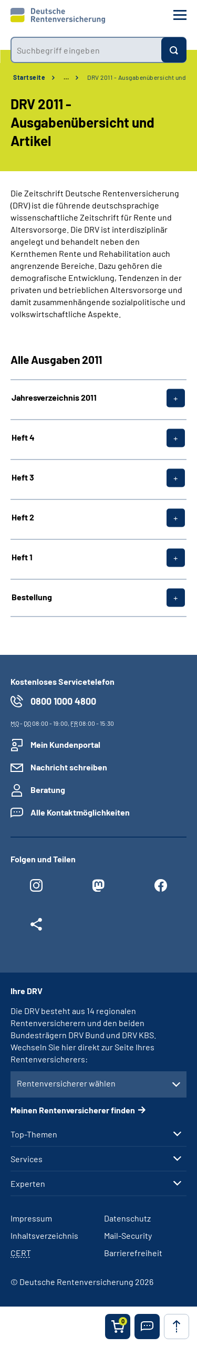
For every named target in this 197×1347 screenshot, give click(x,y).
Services (27, 1159)
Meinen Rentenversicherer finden (73, 1110)
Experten (28, 1183)
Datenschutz (127, 1218)
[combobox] (86, 50)
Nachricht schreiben (68, 767)
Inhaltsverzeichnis (44, 1235)
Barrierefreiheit (133, 1253)
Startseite (29, 77)
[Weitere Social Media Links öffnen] (36, 927)
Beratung (47, 790)
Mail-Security (128, 1235)
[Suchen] (173, 49)
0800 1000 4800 (63, 701)
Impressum (31, 1218)
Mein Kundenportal (65, 744)
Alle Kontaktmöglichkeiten (80, 812)
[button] (147, 1326)
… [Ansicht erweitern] (66, 77)
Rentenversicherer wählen (66, 1083)
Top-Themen (34, 1134)
